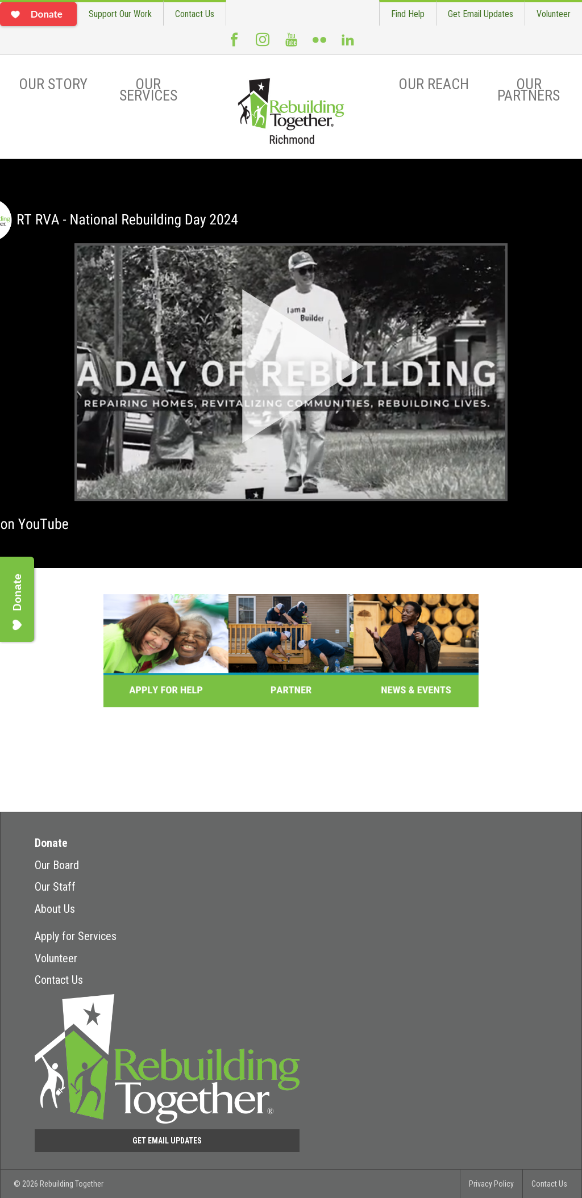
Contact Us (194, 14)
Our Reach (433, 84)
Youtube (291, 44)
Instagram (262, 44)
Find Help (408, 14)
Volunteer (554, 14)
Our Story (53, 84)
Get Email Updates (480, 14)
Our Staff (55, 887)
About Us (55, 909)
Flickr (319, 44)
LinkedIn (348, 44)
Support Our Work (120, 14)
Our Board (57, 865)
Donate (51, 843)
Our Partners (528, 90)
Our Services (148, 90)
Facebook (234, 44)
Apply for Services (76, 936)
